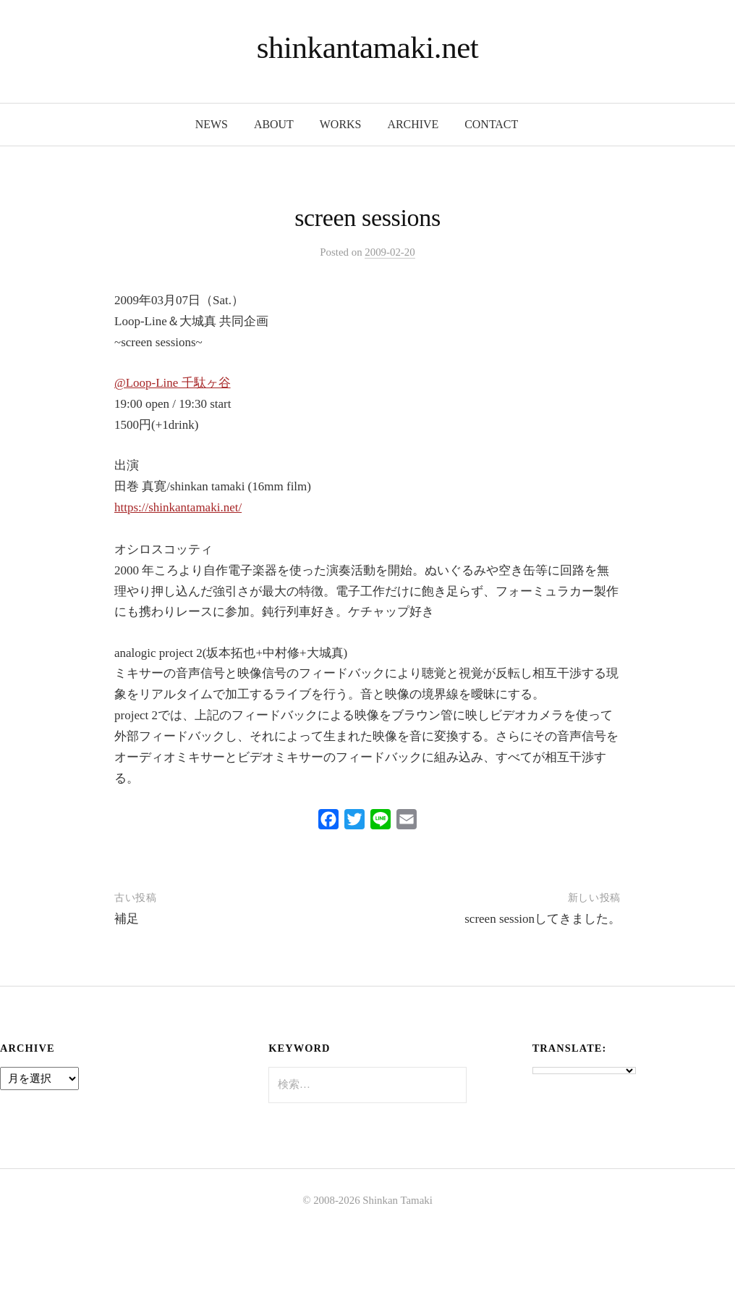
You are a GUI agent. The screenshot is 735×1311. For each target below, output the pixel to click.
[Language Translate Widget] (584, 1070)
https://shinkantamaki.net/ (178, 507)
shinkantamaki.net (368, 47)
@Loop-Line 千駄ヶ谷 (172, 383)
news (211, 124)
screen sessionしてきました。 (542, 919)
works (341, 124)
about (274, 124)
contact (491, 124)
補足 (126, 919)
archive (412, 124)
